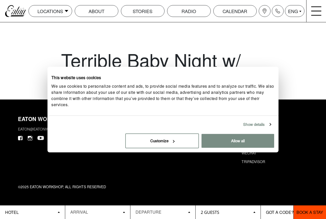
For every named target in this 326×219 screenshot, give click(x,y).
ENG (293, 11)
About (96, 11)
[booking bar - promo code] (277, 212)
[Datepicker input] (97, 212)
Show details (254, 124)
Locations (50, 11)
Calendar (235, 11)
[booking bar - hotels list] (32, 212)
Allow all (238, 140)
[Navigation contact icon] (278, 11)
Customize (162, 140)
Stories (142, 11)
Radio (188, 11)
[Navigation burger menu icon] (316, 11)
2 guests (210, 212)
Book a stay (309, 212)
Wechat (249, 152)
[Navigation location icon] (265, 11)
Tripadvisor (253, 161)
